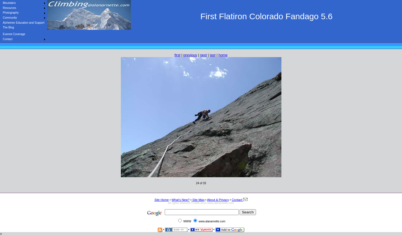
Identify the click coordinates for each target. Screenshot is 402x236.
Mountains (9, 2)
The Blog (8, 27)
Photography (11, 12)
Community (10, 17)
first (177, 55)
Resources (9, 7)
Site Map (198, 199)
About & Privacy (218, 199)
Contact (7, 39)
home (223, 55)
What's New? (180, 199)
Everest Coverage (14, 34)
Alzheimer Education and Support (23, 22)
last (213, 55)
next (203, 55)
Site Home (161, 199)
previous (190, 55)
